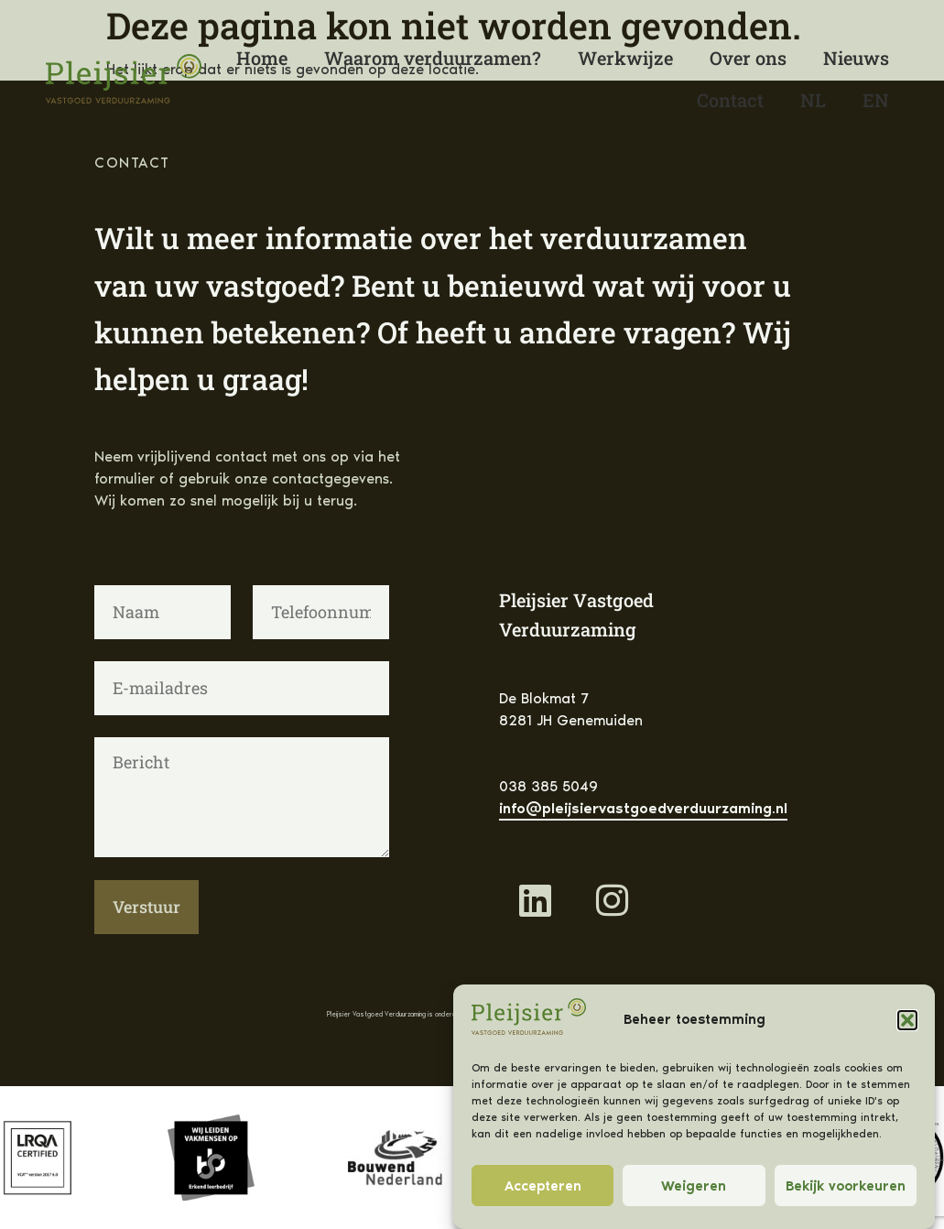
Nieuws (856, 58)
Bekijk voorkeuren (846, 1186)
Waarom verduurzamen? (432, 58)
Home (262, 58)
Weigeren (693, 1186)
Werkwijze (625, 58)
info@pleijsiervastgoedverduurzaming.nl (643, 808)
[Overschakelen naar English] (875, 100)
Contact (730, 100)
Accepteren (543, 1186)
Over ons (748, 58)
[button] (907, 1020)
